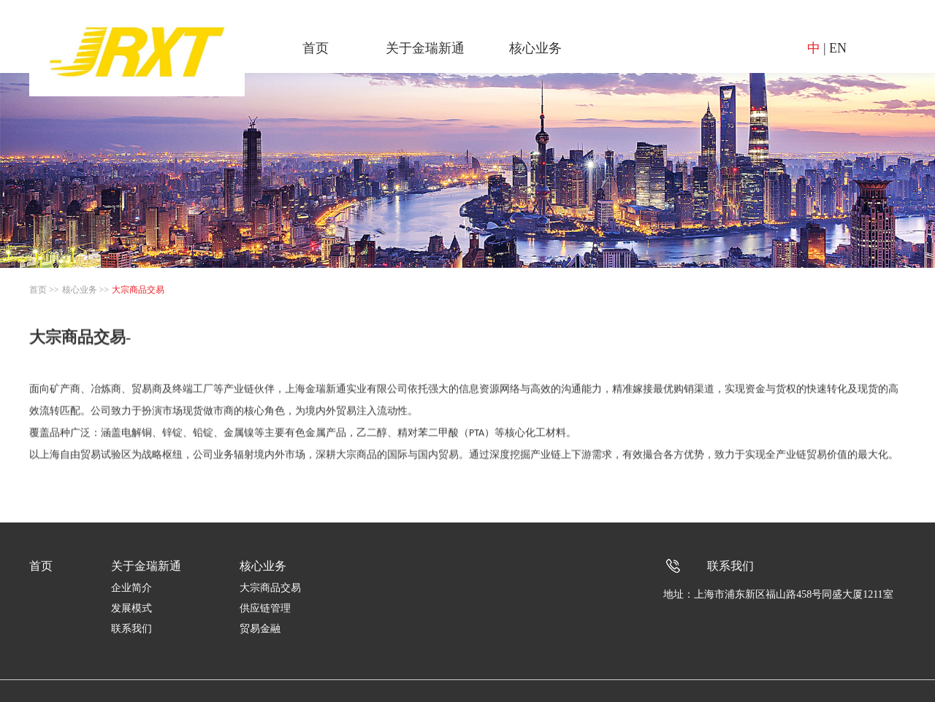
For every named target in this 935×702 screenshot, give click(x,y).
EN (838, 48)
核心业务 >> (86, 290)
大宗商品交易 (138, 290)
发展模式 (131, 608)
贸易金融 (260, 628)
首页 (315, 48)
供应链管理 (265, 608)
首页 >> (44, 290)
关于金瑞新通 (425, 48)
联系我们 (131, 628)
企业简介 (131, 587)
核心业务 (535, 48)
